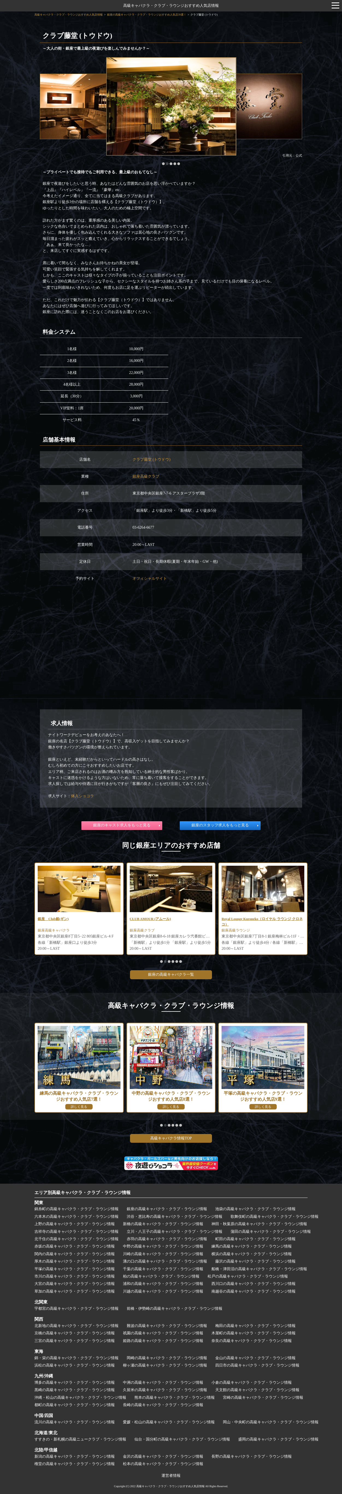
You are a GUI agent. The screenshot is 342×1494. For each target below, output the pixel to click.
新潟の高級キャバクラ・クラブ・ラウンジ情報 (74, 1456)
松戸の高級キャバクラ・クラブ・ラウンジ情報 (248, 1276)
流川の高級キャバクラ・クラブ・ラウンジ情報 (74, 1422)
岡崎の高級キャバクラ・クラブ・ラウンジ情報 (167, 1358)
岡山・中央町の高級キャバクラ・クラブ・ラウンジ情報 (271, 1422)
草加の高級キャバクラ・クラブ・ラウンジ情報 (74, 1291)
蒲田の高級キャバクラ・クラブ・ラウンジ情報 (271, 1232)
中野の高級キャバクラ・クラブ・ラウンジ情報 (163, 1246)
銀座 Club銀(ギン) (54, 919)
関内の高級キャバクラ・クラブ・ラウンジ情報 (74, 1254)
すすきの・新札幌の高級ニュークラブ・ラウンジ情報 (80, 1439)
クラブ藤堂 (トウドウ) (151, 459)
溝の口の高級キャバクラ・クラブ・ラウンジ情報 (165, 1261)
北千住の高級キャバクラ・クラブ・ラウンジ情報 (76, 1239)
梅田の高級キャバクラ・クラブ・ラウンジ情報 (255, 1326)
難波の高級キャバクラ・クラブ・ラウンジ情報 (167, 1326)
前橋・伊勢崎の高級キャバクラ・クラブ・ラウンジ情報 (174, 1308)
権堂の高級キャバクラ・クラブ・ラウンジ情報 (74, 1464)
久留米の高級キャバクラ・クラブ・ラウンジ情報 (165, 1390)
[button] (163, 163)
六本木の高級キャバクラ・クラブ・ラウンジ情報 (76, 1217)
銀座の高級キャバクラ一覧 (171, 974)
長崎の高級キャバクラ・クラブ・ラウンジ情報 (163, 1405)
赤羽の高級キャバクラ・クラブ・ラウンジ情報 (167, 1239)
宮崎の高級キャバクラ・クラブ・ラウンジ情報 (263, 1397)
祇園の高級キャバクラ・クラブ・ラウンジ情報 (163, 1333)
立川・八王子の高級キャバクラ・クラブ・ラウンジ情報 (174, 1232)
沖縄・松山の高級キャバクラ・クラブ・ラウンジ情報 (80, 1397)
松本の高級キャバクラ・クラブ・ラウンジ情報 (163, 1464)
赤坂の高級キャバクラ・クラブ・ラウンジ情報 (74, 1246)
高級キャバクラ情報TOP (171, 1138)
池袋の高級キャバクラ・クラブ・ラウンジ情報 (255, 1209)
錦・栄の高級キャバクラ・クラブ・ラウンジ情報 (76, 1358)
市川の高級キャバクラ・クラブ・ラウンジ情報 (74, 1276)
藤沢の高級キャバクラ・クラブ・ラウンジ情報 (255, 1261)
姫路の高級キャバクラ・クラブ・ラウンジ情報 (163, 1341)
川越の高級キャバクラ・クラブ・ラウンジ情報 (163, 1291)
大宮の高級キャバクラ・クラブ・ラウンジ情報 (74, 1284)
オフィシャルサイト (149, 578)
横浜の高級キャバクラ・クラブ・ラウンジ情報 (251, 1254)
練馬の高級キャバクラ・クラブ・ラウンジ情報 (251, 1246)
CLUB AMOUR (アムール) (152, 919)
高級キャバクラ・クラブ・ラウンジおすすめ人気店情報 (171, 6)
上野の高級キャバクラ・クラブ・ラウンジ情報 (74, 1224)
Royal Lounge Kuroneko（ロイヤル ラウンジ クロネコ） (262, 922)
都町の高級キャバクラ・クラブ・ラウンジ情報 (74, 1405)
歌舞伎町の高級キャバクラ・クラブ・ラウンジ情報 (275, 1217)
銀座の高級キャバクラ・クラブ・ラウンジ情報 (167, 1209)
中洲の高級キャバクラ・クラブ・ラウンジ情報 (163, 1382)
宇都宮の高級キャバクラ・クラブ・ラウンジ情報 (76, 1308)
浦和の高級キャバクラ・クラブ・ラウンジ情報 (163, 1284)
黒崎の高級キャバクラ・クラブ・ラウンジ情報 (74, 1390)
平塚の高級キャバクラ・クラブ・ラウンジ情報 (74, 1269)
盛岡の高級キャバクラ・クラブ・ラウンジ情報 (278, 1439)
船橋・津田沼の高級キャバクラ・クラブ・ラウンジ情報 (259, 1269)
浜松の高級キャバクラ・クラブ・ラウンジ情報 (74, 1365)
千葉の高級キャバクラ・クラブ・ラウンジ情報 (163, 1269)
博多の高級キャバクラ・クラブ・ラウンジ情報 (74, 1382)
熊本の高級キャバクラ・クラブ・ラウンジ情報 (174, 1397)
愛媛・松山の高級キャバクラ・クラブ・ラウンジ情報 (169, 1422)
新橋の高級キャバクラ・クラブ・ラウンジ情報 (163, 1224)
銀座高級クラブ (145, 476)
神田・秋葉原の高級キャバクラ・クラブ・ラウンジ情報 (259, 1224)
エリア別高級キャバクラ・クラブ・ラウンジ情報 (82, 1192)
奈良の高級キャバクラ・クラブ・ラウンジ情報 (251, 1341)
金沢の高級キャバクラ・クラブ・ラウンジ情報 (163, 1456)
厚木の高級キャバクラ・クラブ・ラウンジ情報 (74, 1261)
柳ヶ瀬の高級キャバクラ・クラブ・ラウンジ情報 (165, 1365)
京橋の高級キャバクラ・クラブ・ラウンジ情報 (74, 1333)
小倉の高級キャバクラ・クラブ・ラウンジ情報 (251, 1382)
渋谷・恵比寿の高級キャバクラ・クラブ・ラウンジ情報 (174, 1217)
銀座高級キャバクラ (55, 931)
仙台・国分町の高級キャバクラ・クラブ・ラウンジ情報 (182, 1439)
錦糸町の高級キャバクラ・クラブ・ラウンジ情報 (76, 1209)
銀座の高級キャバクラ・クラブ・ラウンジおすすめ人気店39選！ (146, 14)
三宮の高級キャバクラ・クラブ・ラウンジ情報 (74, 1341)
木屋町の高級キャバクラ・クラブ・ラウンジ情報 (253, 1333)
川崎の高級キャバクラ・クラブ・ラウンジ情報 (163, 1254)
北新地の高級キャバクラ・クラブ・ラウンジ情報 (76, 1326)
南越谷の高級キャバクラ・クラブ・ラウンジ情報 (253, 1291)
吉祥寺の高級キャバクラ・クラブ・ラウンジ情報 (76, 1232)
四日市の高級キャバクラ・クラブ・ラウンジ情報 (257, 1365)
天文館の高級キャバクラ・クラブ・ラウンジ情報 (257, 1390)
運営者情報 (171, 1476)
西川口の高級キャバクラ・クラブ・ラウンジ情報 (253, 1284)
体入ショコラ (82, 796)
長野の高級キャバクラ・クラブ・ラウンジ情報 (251, 1456)
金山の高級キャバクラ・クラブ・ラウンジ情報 (255, 1358)
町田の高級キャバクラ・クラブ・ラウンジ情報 (255, 1239)
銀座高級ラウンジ (237, 931)
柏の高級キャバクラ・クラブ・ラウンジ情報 (161, 1276)
